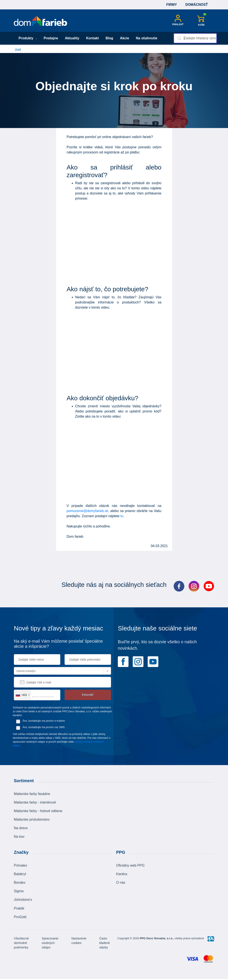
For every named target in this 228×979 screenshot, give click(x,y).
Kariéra (121, 874)
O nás (120, 882)
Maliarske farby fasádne (32, 794)
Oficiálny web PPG (130, 865)
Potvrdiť (88, 694)
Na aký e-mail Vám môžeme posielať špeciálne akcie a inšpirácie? (58, 644)
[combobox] (195, 38)
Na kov (19, 836)
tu (121, 516)
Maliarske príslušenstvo (31, 819)
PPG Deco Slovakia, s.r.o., (157, 938)
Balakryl (20, 874)
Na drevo (21, 828)
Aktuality (72, 38)
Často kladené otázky (104, 943)
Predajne (51, 38)
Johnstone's (23, 899)
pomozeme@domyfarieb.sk (87, 511)
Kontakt (92, 38)
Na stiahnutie (146, 38)
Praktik (19, 908)
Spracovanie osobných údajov (50, 943)
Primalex (20, 865)
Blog (109, 38)
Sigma (18, 891)
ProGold (20, 917)
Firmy (171, 4)
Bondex (19, 882)
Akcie (124, 38)
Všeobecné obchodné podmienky (21, 943)
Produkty (28, 38)
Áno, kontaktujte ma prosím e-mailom (44, 720)
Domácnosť (196, 4)
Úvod (18, 49)
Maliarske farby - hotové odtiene (38, 811)
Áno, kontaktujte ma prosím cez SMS (44, 727)
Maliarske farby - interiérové (35, 802)
